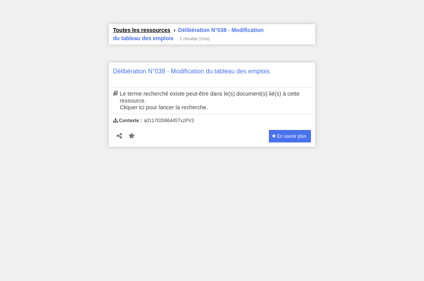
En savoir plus (289, 136)
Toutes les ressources (141, 30)
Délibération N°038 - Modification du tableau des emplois (191, 71)
